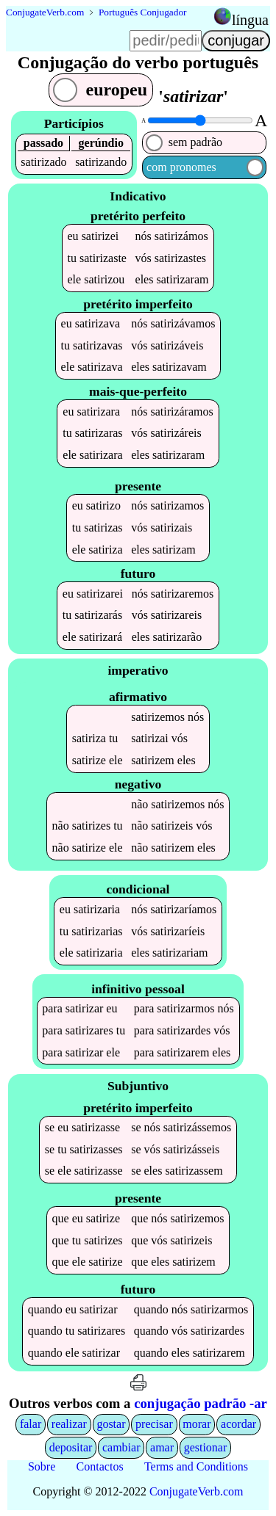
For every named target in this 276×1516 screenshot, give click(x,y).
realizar (69, 1424)
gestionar (205, 1447)
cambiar (121, 1447)
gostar (110, 1424)
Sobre (41, 1466)
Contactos (100, 1466)
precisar (154, 1424)
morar (196, 1424)
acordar (238, 1424)
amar (162, 1447)
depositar (71, 1447)
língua (250, 20)
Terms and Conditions (196, 1466)
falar (30, 1424)
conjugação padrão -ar (200, 1403)
